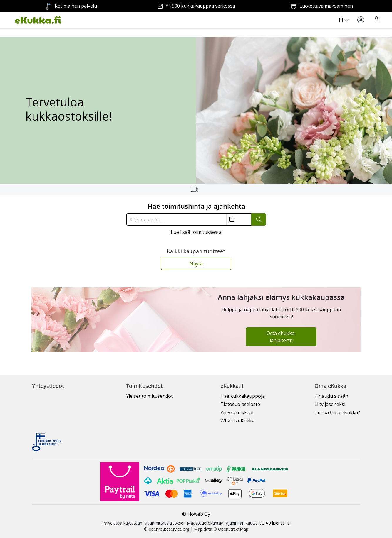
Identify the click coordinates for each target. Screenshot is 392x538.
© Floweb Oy (196, 514)
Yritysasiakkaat (237, 412)
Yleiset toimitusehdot (149, 396)
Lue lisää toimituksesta (196, 232)
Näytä (196, 263)
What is (237, 420)
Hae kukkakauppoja (242, 396)
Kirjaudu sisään (331, 396)
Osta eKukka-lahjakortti (281, 337)
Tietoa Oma (337, 412)
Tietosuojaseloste (240, 404)
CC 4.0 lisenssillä (274, 523)
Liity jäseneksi (329, 404)
